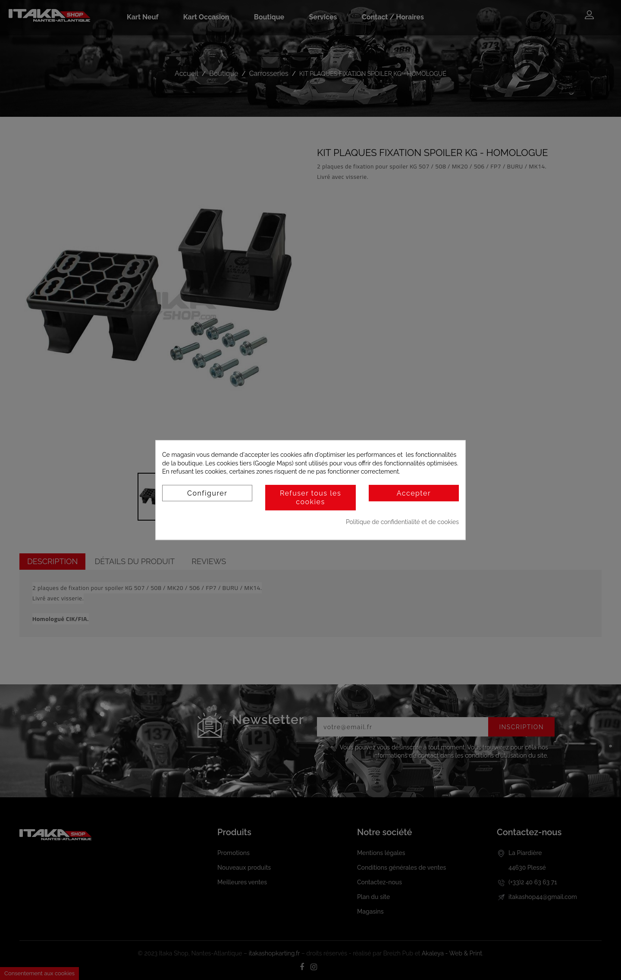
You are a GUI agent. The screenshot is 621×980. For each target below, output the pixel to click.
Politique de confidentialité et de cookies (402, 521)
